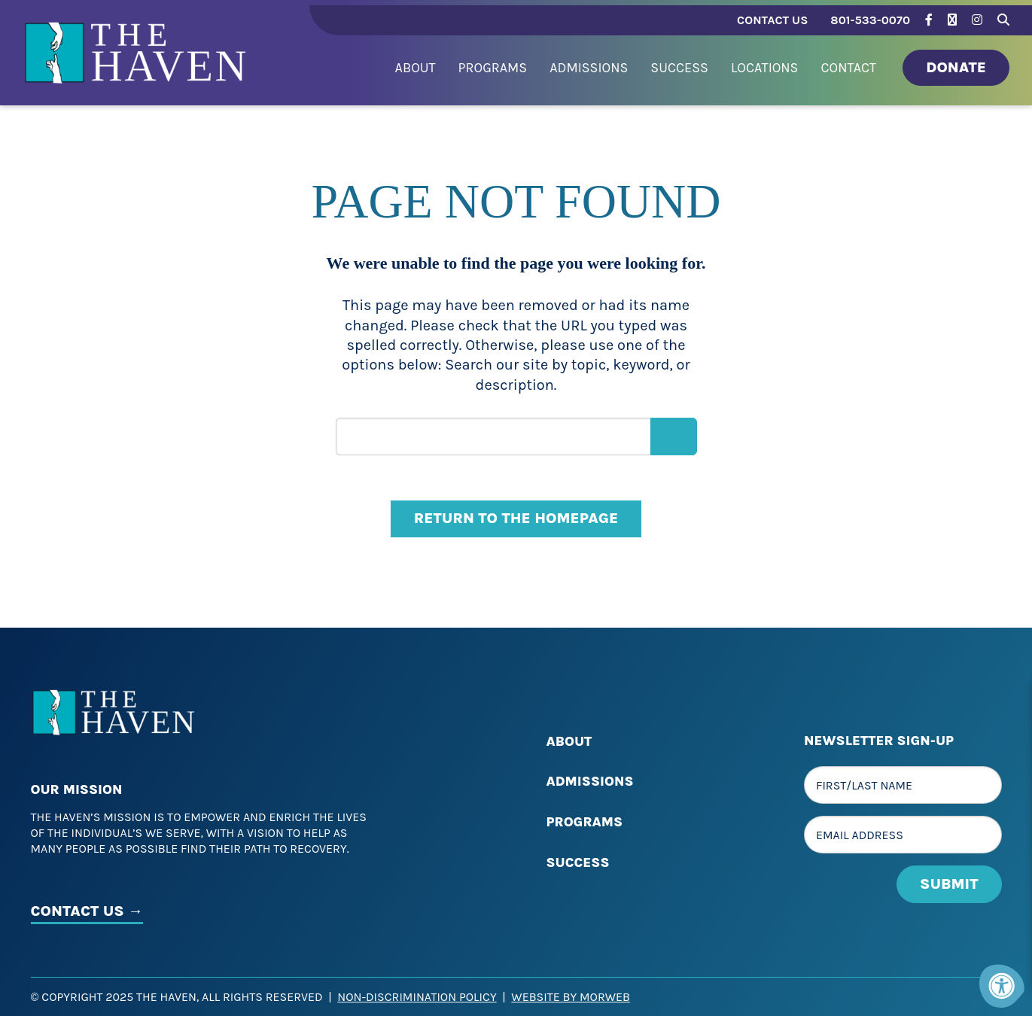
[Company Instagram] (977, 20)
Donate (956, 67)
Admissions (590, 781)
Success (578, 862)
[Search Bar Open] (1003, 18)
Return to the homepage (516, 518)
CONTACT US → (87, 911)
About (569, 741)
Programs (584, 822)
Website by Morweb (570, 997)
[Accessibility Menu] (1001, 985)
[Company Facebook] (929, 20)
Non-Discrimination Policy (416, 997)
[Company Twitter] (952, 20)
